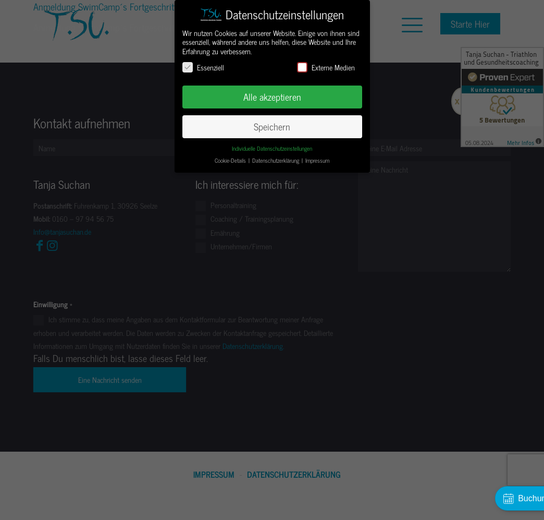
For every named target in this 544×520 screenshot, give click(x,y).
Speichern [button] (272, 126)
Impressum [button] (317, 160)
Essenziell (203, 67)
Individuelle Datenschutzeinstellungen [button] (272, 148)
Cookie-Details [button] (231, 160)
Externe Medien (326, 67)
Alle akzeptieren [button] (272, 96)
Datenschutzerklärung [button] (276, 160)
